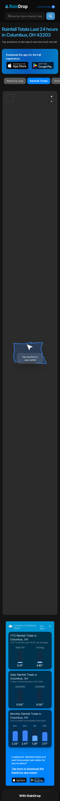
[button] (17, 66)
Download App (46, 6)
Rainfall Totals (39, 80)
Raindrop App (14, 80)
